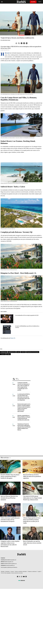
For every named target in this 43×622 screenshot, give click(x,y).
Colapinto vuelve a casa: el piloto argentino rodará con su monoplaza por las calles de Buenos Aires (10, 544)
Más (23, 379)
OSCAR (23, 352)
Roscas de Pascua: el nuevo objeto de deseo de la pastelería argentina (32, 476)
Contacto (12, 571)
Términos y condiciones (32, 571)
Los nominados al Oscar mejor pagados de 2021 (26, 315)
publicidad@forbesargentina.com (10, 559)
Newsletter (7, 571)
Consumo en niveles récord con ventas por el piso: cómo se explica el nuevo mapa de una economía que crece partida (23, 386)
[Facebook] (17, 577)
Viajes (8, 354)
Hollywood (3, 352)
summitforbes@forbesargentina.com (10, 563)
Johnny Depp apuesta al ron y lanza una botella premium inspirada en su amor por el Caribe (31, 520)
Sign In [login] (39, 1)
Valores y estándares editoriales (21, 571)
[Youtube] (24, 577)
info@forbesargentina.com (8, 561)
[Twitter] (19, 577)
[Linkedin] (26, 577)
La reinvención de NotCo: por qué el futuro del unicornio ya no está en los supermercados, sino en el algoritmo (23, 397)
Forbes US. (12, 338)
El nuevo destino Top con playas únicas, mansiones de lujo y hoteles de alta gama (10, 476)
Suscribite (33, 1)
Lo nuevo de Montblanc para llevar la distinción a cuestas (27, 327)
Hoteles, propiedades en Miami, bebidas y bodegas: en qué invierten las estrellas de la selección (23, 418)
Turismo (3, 354)
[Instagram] (21, 577)
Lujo (18, 352)
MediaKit (2, 571)
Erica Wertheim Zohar (5, 40)
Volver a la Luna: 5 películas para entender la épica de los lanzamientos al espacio (10, 519)
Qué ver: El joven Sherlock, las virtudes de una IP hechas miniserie (9, 498)
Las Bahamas (11, 352)
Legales (39, 571)
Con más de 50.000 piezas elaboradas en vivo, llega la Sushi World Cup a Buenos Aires (32, 498)
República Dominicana (32, 352)
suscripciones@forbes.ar (10, 565)
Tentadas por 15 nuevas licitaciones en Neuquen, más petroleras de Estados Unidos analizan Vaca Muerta (23, 427)
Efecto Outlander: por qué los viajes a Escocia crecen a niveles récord (32, 543)
